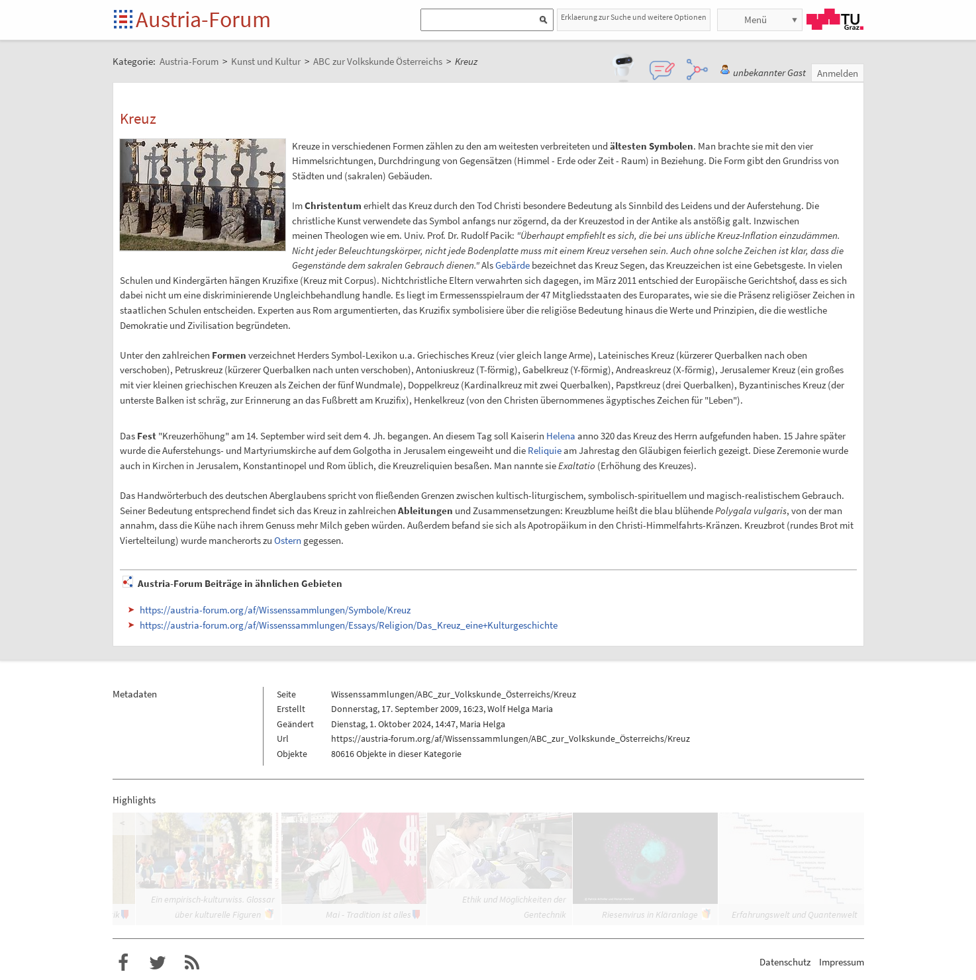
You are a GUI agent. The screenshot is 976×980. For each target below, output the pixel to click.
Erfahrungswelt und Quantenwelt (794, 914)
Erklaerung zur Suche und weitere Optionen (634, 17)
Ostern (287, 540)
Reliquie (544, 450)
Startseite (124, 20)
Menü (755, 19)
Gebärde (512, 265)
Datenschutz (784, 962)
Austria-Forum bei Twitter (157, 962)
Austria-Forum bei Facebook (123, 962)
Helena (560, 435)
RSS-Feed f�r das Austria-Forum (192, 962)
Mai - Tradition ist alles (368, 914)
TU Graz (834, 19)
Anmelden (837, 73)
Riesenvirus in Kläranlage (650, 914)
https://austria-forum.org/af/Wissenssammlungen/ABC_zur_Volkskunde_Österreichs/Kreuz (510, 738)
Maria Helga (482, 724)
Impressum (841, 962)
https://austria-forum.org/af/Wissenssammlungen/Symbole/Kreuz (275, 609)
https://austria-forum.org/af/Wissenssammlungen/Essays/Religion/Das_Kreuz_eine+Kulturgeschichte (349, 625)
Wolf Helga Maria (520, 709)
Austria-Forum (203, 19)
